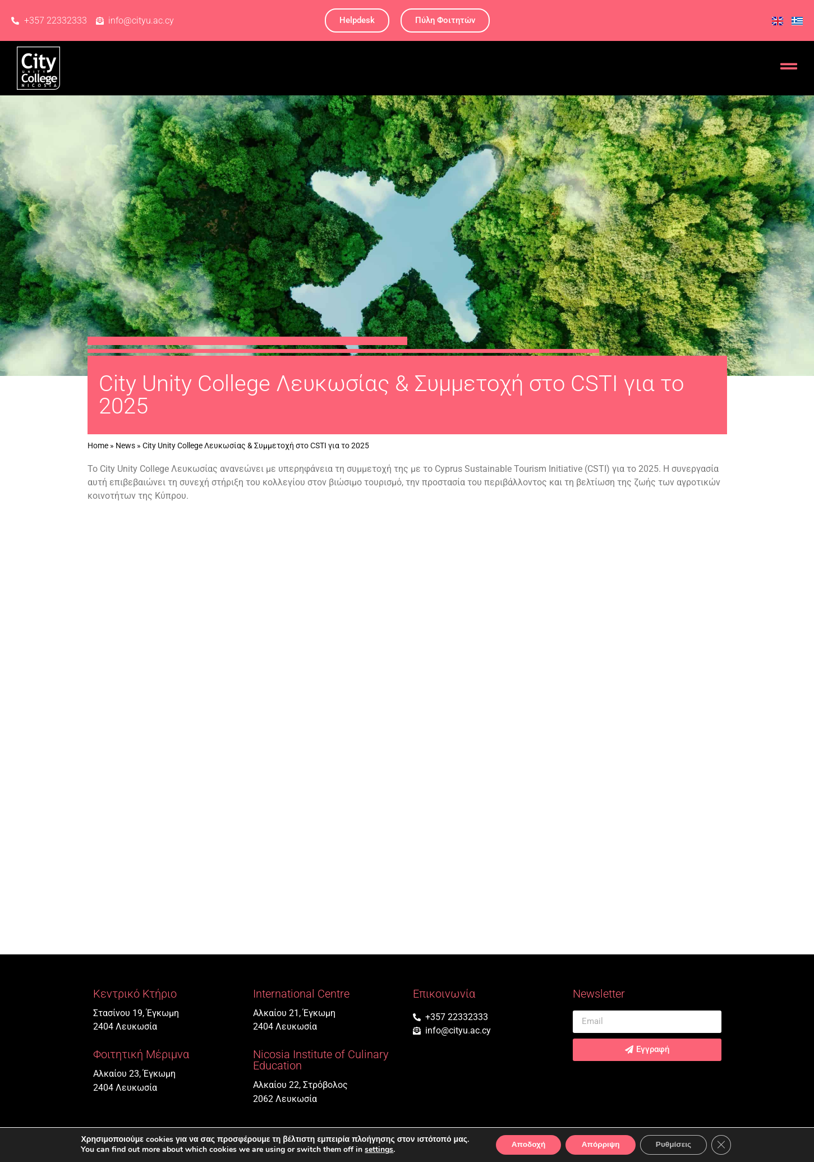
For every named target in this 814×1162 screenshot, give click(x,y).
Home (98, 445)
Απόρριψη (600, 1144)
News (125, 445)
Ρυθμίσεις (676, 1144)
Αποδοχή (525, 1144)
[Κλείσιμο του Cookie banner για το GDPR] (725, 1145)
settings (374, 1150)
